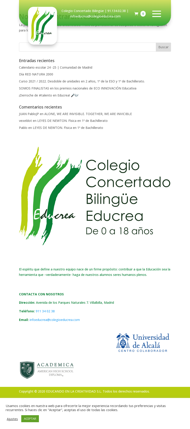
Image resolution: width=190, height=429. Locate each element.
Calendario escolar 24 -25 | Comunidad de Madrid (55, 67)
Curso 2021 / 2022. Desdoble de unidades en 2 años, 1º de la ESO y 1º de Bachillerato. (82, 81)
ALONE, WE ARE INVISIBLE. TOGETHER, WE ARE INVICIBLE (88, 114)
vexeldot (25, 120)
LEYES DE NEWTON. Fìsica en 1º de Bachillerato (72, 120)
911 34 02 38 (45, 311)
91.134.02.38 (116, 11)
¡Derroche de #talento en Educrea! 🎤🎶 (48, 95)
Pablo (23, 127)
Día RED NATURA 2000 (36, 74)
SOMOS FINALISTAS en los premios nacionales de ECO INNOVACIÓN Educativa (77, 88)
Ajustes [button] (12, 419)
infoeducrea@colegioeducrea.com (55, 320)
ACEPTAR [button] (30, 419)
